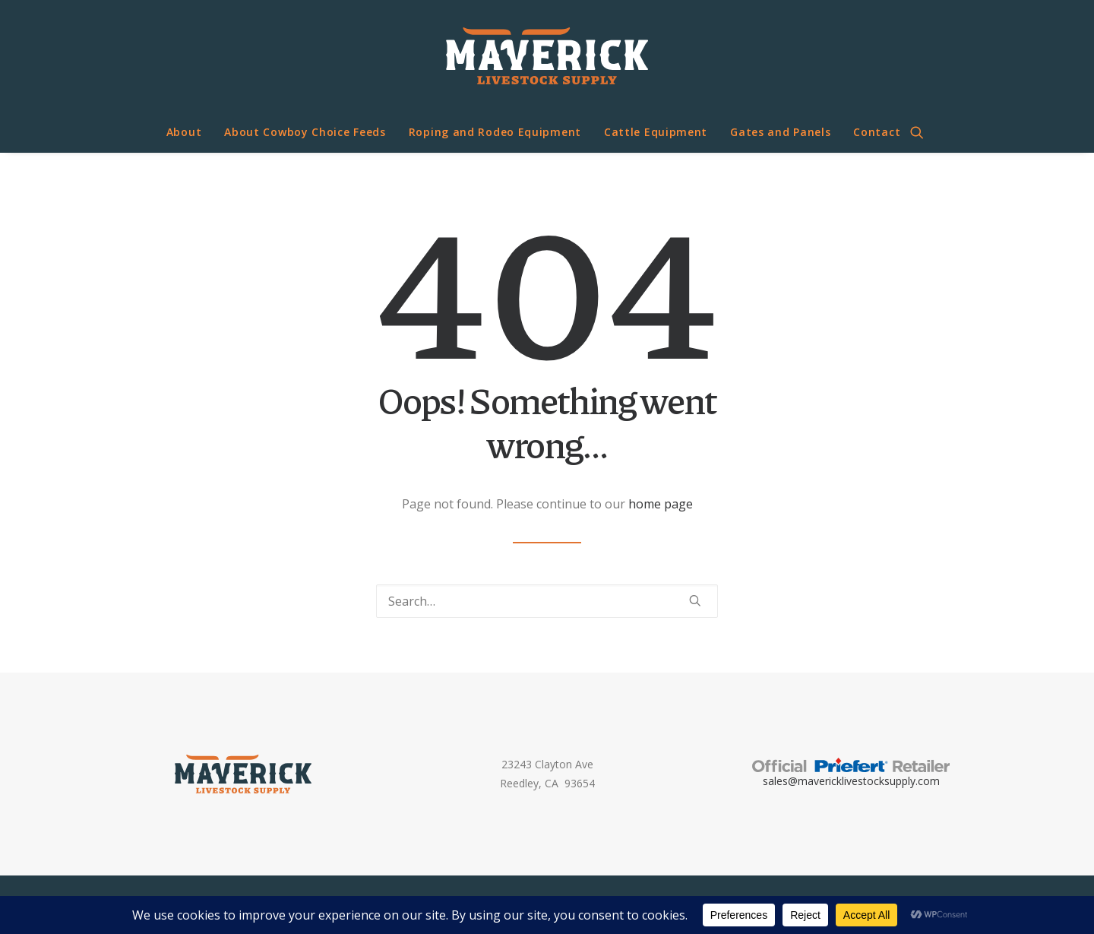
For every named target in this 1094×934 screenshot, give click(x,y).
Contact (876, 132)
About (184, 132)
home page (660, 503)
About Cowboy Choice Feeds (305, 132)
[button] (923, 132)
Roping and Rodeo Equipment (495, 132)
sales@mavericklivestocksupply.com (851, 781)
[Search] (547, 601)
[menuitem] (184, 132)
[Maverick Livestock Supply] (546, 55)
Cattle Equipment (655, 132)
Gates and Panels (780, 132)
